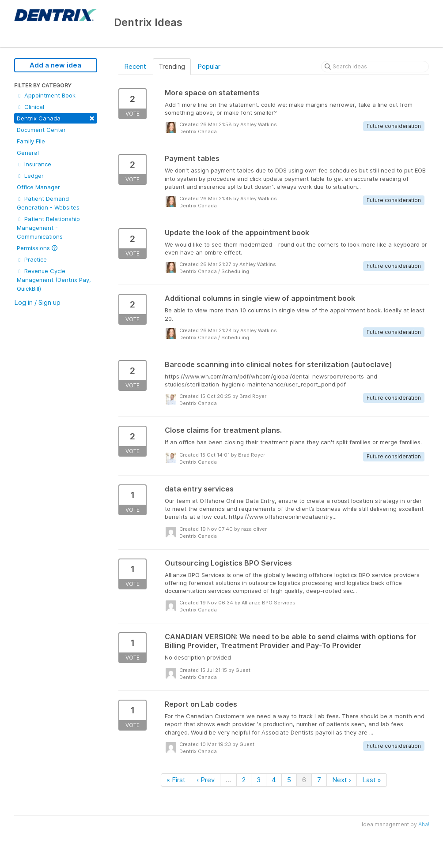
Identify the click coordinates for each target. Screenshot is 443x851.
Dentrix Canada (56, 117)
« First (176, 780)
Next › (341, 780)
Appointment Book (46, 95)
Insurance (34, 164)
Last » (371, 780)
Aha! (423, 824)
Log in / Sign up (37, 302)
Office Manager (38, 187)
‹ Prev (206, 780)
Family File (31, 141)
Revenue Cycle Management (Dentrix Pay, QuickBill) (54, 279)
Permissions (37, 247)
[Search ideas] (375, 66)
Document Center (41, 129)
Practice (32, 259)
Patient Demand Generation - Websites (48, 203)
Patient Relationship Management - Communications (48, 227)
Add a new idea (55, 65)
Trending (172, 66)
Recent (135, 66)
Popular (208, 66)
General (28, 152)
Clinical (30, 106)
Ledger (30, 175)
